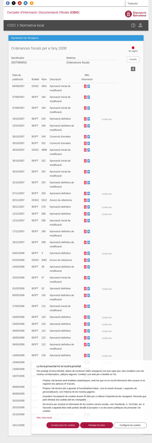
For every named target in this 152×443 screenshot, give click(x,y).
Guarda (133, 59)
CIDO (11, 25)
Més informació (44, 417)
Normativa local (32, 25)
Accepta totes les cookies (63, 425)
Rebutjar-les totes (96, 425)
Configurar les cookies (130, 425)
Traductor (133, 3)
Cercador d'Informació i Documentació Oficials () (43, 12)
